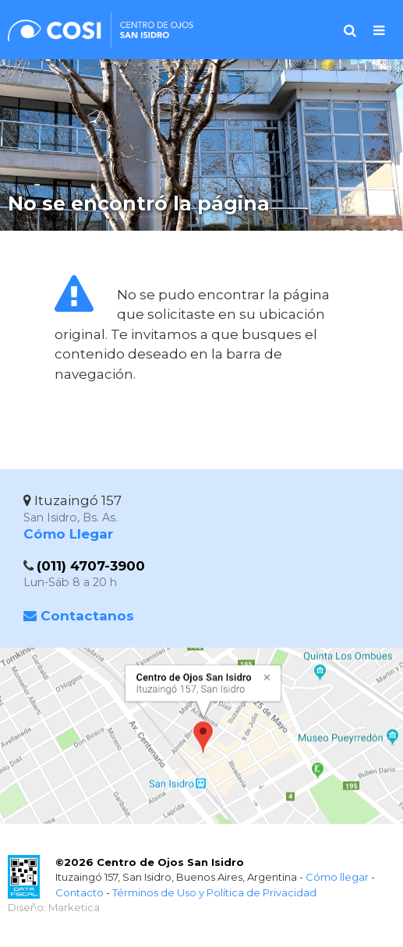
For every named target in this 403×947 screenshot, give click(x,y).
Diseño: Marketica (54, 907)
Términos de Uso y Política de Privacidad (214, 892)
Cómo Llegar (68, 534)
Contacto (79, 892)
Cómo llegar (337, 877)
